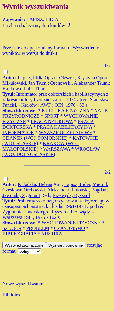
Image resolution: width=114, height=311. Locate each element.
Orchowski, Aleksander (73, 83)
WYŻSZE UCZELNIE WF (65, 132)
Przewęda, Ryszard (71, 195)
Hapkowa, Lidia (18, 88)
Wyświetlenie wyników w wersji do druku (50, 50)
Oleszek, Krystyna (77, 77)
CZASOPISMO (69, 228)
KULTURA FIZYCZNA (65, 110)
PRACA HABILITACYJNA (64, 127)
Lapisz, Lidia (30, 77)
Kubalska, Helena (35, 184)
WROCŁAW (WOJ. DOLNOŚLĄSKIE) (51, 151)
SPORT (51, 116)
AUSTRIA (51, 233)
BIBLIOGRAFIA (19, 233)
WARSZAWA (56, 149)
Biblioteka (12, 294)
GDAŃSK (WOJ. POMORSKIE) (35, 138)
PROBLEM (37, 228)
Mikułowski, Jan (18, 83)
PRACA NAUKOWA (52, 121)
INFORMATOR (18, 132)
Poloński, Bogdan (89, 189)
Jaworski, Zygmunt (21, 195)
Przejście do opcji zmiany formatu (35, 47)
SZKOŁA (11, 228)
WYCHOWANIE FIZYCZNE (71, 222)
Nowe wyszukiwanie (22, 283)
